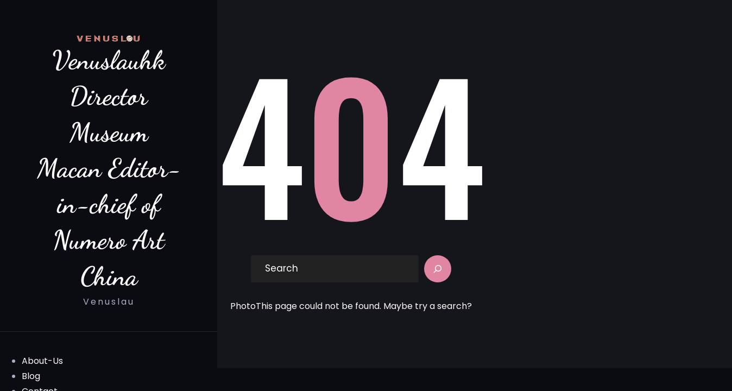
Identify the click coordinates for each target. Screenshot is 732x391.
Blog (31, 376)
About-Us (42, 361)
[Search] (437, 268)
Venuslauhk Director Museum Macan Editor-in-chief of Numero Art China (109, 168)
